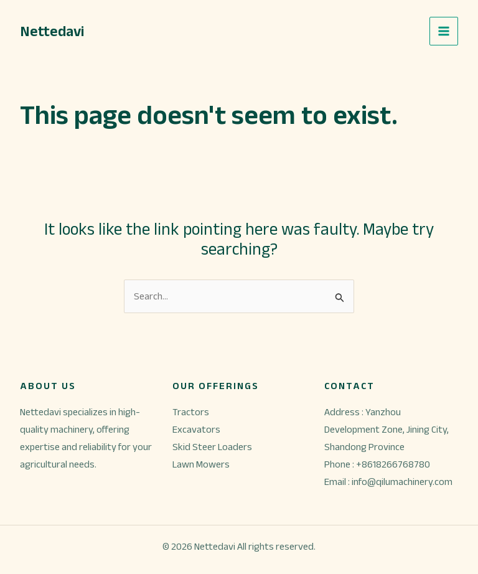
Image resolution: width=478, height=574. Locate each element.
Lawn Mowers (201, 464)
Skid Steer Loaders (212, 446)
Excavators (196, 429)
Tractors (190, 412)
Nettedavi (52, 30)
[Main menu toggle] (443, 31)
